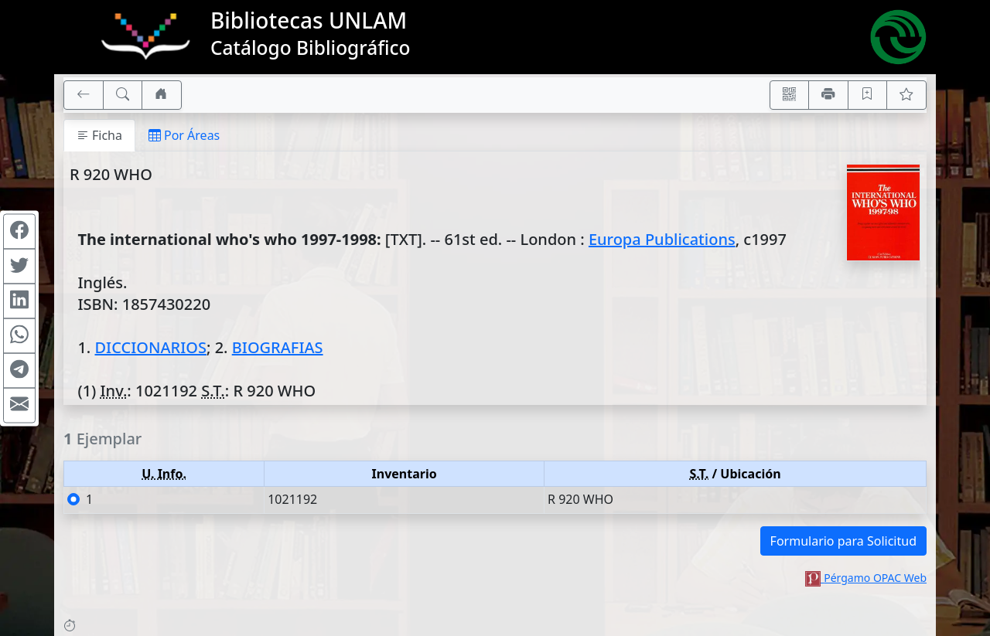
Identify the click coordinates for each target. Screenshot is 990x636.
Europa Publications (662, 239)
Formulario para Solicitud (843, 540)
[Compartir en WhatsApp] (19, 335)
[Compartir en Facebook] (19, 231)
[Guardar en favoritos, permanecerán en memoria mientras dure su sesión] (868, 95)
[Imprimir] (828, 95)
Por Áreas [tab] (184, 135)
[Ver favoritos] (906, 95)
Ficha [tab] (99, 135)
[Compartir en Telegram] (19, 370)
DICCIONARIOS (150, 347)
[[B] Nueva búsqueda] (123, 95)
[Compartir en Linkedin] (19, 300)
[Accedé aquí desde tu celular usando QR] (790, 95)
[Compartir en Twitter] (19, 266)
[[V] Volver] (83, 95)
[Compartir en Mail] (19, 405)
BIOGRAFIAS (277, 347)
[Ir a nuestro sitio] (162, 95)
